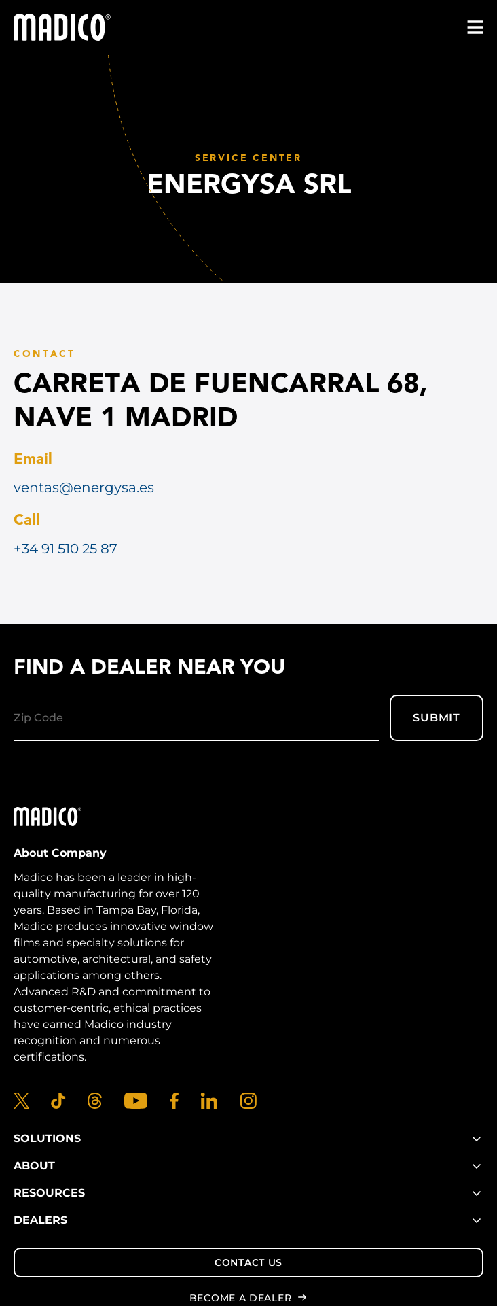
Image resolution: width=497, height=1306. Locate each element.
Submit (436, 717)
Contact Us (248, 1262)
